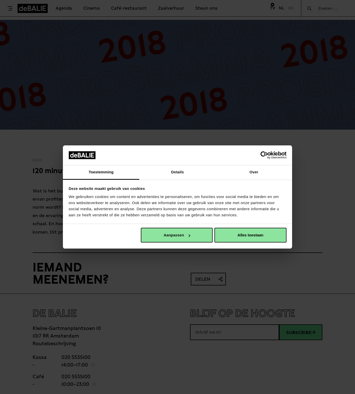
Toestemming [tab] (101, 172)
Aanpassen (177, 235)
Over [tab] (254, 172)
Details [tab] (177, 172)
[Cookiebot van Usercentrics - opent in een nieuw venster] (264, 155)
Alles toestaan (251, 235)
